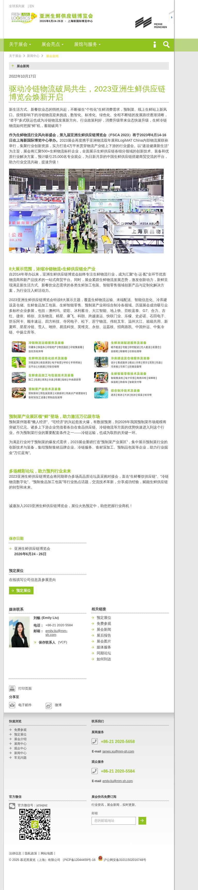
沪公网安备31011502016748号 (122, 860)
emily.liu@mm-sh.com (117, 781)
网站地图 (47, 853)
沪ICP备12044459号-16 (79, 860)
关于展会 (18, 44)
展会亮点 (51, 44)
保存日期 (16, 538)
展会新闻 (52, 56)
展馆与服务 (85, 44)
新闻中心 (33, 56)
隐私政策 (31, 853)
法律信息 (15, 853)
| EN (31, 6)
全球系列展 (18, 6)
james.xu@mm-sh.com (118, 751)
